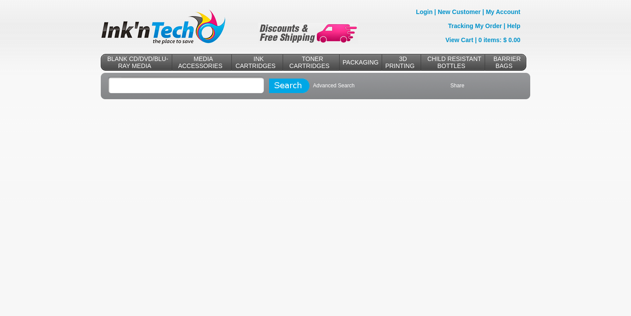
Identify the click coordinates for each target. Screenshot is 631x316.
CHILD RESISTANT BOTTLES (454, 62)
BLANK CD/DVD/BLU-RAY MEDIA (137, 62)
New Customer (459, 11)
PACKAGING (361, 62)
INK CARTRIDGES (255, 62)
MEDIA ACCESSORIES (200, 62)
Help (513, 25)
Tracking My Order (475, 25)
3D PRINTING (400, 62)
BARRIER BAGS (507, 62)
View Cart (460, 39)
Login (424, 11)
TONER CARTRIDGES (309, 62)
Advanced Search (333, 86)
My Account (503, 11)
